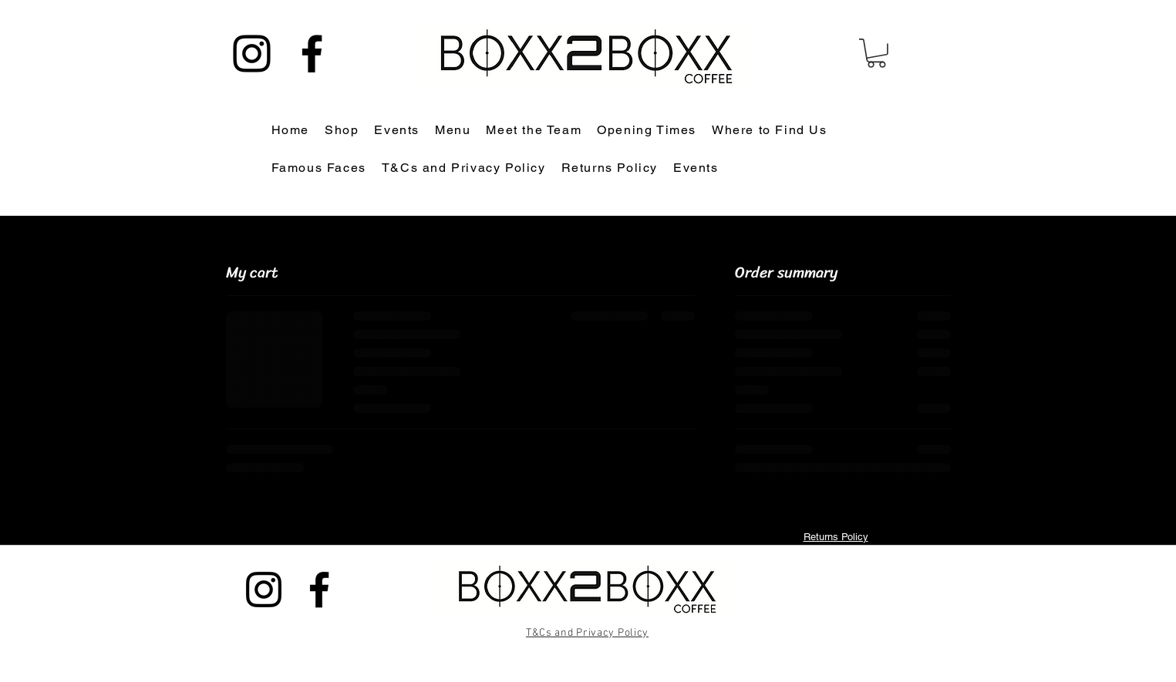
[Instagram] (252, 54)
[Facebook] (312, 54)
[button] (876, 53)
